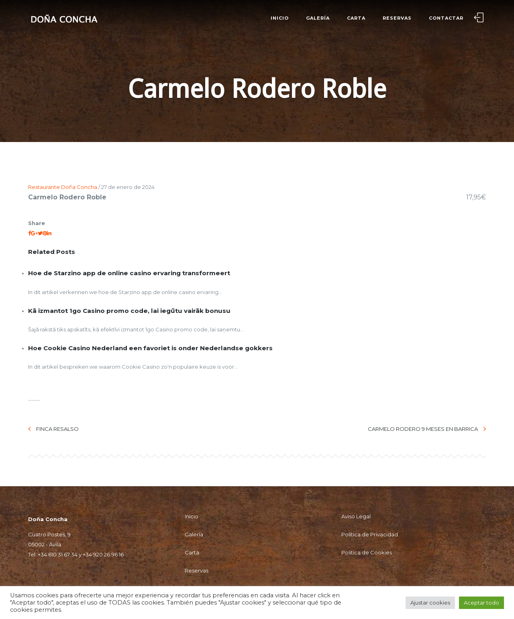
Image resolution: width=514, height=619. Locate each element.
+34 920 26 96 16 (103, 554)
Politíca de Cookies (366, 552)
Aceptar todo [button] (481, 602)
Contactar (446, 18)
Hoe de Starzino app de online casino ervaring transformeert (129, 273)
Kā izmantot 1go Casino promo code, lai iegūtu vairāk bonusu (129, 311)
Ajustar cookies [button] (430, 602)
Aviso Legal (356, 516)
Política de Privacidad (369, 534)
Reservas (397, 18)
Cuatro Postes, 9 (49, 534)
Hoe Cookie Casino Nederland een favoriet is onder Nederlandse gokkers (150, 348)
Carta (356, 18)
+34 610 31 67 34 (58, 554)
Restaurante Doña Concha (62, 187)
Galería (318, 18)
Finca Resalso (53, 428)
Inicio (280, 18)
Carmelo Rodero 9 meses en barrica (427, 428)
